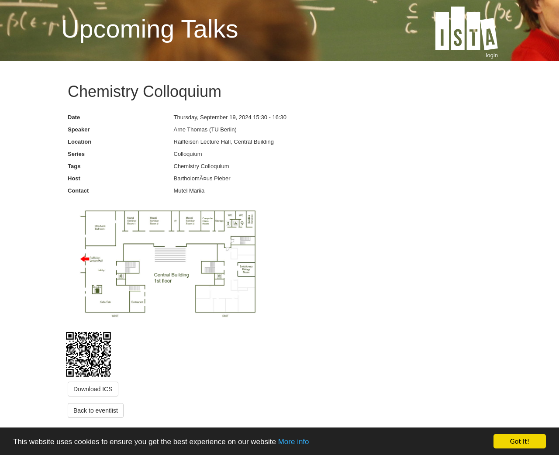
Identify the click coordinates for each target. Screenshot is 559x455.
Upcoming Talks (149, 29)
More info (293, 442)
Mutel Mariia (189, 190)
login (492, 55)
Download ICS (93, 389)
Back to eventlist (95, 410)
